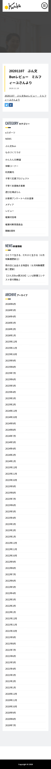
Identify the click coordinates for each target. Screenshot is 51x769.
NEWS (8, 138)
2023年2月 (10, 530)
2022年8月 (10, 568)
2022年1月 (10, 612)
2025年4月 (10, 392)
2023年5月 (10, 511)
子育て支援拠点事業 (15, 185)
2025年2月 (10, 404)
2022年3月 (10, 599)
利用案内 (9, 172)
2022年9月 (10, 561)
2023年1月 (10, 536)
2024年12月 (11, 410)
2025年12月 (11, 341)
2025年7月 (10, 373)
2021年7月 (10, 649)
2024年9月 (10, 423)
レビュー (9, 210)
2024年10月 (11, 417)
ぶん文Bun (10, 146)
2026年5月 (10, 310)
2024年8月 (10, 429)
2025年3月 (10, 398)
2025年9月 (10, 360)
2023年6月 (10, 505)
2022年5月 (10, 587)
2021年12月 (11, 618)
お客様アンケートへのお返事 (19, 198)
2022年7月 (10, 574)
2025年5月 (10, 385)
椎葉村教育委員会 (14, 224)
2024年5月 (10, 442)
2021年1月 (10, 687)
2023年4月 (10, 517)
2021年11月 (11, 624)
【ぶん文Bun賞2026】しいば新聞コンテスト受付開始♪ (25, 277)
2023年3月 (10, 524)
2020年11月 (11, 700)
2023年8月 (10, 492)
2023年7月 (10, 498)
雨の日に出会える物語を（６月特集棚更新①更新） (24, 267)
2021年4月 (10, 668)
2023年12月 (11, 467)
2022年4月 (10, 593)
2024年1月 (10, 461)
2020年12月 (11, 693)
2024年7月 (10, 436)
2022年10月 (11, 555)
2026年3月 (10, 322)
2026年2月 (10, 329)
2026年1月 (10, 335)
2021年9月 (10, 637)
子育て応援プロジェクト (17, 178)
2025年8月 (10, 366)
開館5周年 (10, 230)
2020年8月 (10, 719)
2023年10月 (11, 480)
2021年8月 (10, 643)
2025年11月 (11, 347)
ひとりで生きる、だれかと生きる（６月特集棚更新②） (24, 257)
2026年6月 (10, 304)
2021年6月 (10, 656)
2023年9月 (10, 486)
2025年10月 (11, 354)
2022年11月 (11, 549)
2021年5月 (10, 662)
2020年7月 (10, 725)
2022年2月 (10, 605)
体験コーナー (11, 166)
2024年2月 (10, 454)
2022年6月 (10, 580)
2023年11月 (11, 473)
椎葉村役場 (10, 217)
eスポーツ (10, 132)
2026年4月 (10, 316)
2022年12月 (11, 542)
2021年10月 (11, 631)
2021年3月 (10, 675)
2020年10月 (11, 706)
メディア (9, 204)
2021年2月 (10, 681)
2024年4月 (10, 448)
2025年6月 (10, 379)
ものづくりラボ (13, 152)
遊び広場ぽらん (13, 192)
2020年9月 (10, 712)
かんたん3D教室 (13, 159)
